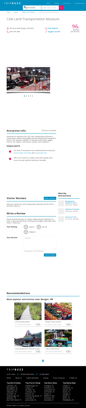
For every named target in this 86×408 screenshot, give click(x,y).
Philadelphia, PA (68, 400)
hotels (56, 3)
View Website (53, 28)
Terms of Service (59, 378)
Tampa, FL (29, 388)
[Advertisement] (43, 49)
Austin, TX (66, 398)
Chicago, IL (67, 394)
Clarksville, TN (12, 392)
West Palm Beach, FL (14, 400)
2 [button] (26, 96)
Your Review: (12, 238)
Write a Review (50, 198)
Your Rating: (12, 227)
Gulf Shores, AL (12, 390)
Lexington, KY (49, 386)
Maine (16, 12)
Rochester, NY (49, 398)
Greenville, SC (49, 400)
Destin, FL (66, 392)
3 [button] (28, 96)
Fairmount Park (71, 217)
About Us (18, 378)
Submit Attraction (32, 378)
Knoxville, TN (11, 394)
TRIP (12, 3)
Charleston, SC (68, 388)
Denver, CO (67, 390)
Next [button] (47, 79)
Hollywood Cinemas (72, 209)
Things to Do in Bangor (28, 12)
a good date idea (41, 153)
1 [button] (24, 96)
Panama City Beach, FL (33, 396)
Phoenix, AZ (29, 394)
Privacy (45, 378)
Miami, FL (66, 396)
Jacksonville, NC (30, 400)
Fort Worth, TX (49, 392)
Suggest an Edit (54, 32)
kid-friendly (19, 153)
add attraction (80, 3)
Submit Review (50, 255)
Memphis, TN (11, 398)
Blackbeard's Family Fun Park (71, 202)
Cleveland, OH (49, 388)
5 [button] (32, 96)
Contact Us (73, 378)
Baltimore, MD (49, 396)
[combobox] (32, 7)
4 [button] (30, 96)
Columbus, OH (12, 386)
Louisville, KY (30, 398)
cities (48, 3)
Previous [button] (9, 79)
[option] (28, 79)
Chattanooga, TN (13, 396)
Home (8, 12)
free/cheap (27, 153)
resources (67, 3)
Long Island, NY (49, 390)
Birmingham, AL (12, 388)
